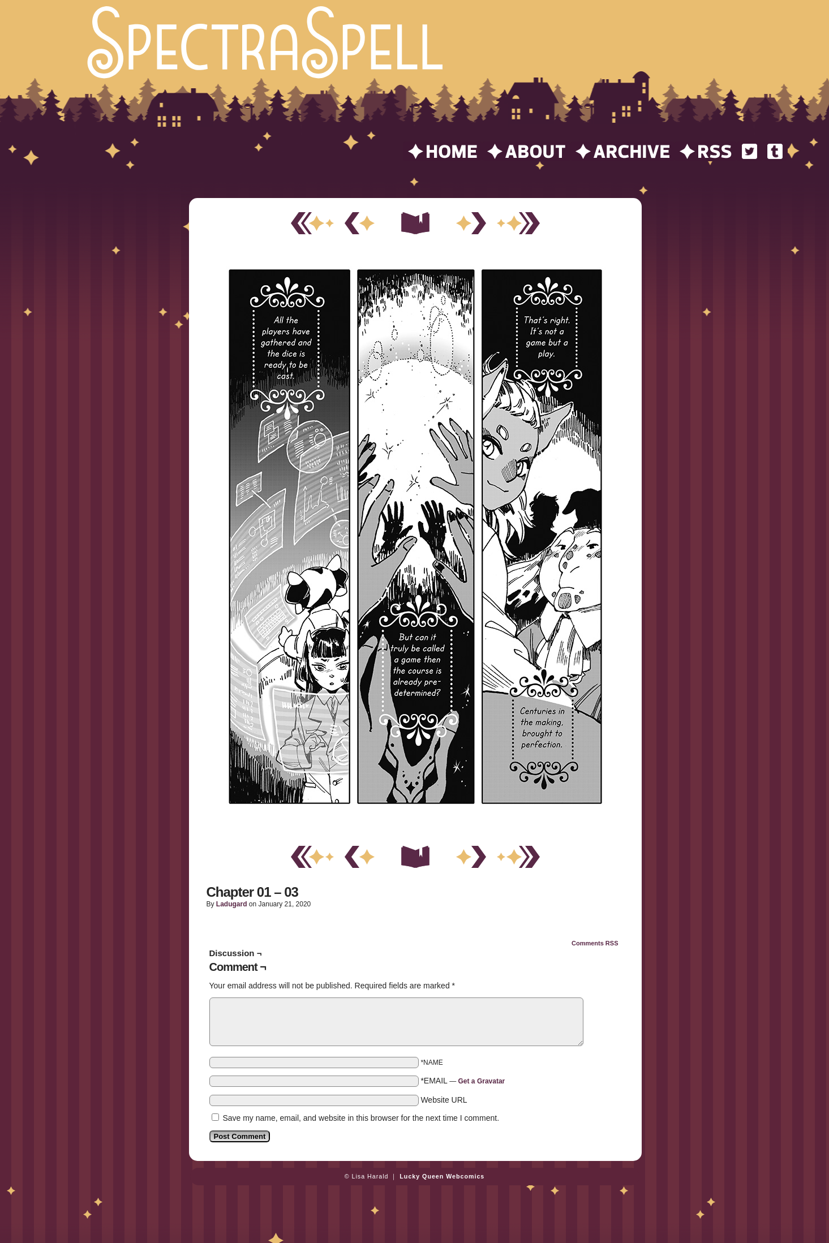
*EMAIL (462, 1080)
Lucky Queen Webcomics (442, 1176)
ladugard (231, 904)
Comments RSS (595, 943)
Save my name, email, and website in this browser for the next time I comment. (360, 1117)
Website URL (443, 1099)
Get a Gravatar (481, 1081)
